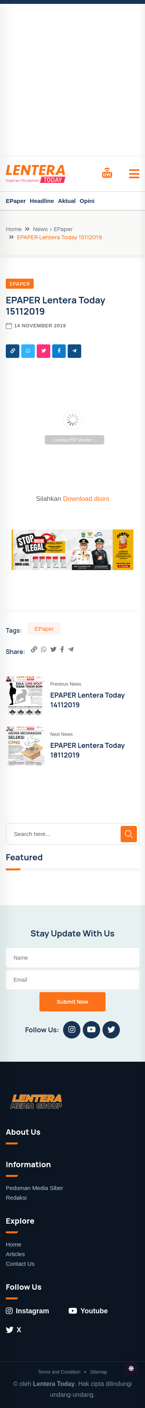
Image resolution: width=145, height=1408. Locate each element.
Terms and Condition (59, 1372)
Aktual (67, 200)
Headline (42, 200)
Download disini (86, 498)
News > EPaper (53, 229)
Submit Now (73, 1001)
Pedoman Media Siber (34, 1188)
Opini (87, 200)
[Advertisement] (72, 80)
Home (14, 229)
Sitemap (98, 1372)
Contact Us (20, 1263)
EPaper (16, 200)
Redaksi (16, 1197)
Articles (15, 1254)
